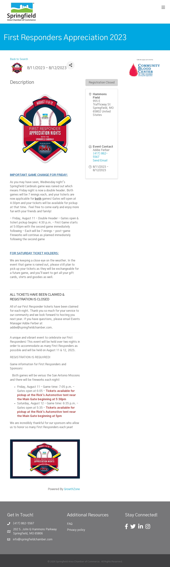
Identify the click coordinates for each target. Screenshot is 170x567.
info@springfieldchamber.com (32, 539)
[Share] (70, 65)
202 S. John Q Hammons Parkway (35, 529)
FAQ (69, 523)
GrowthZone (72, 489)
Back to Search (19, 59)
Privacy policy (76, 529)
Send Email (100, 160)
